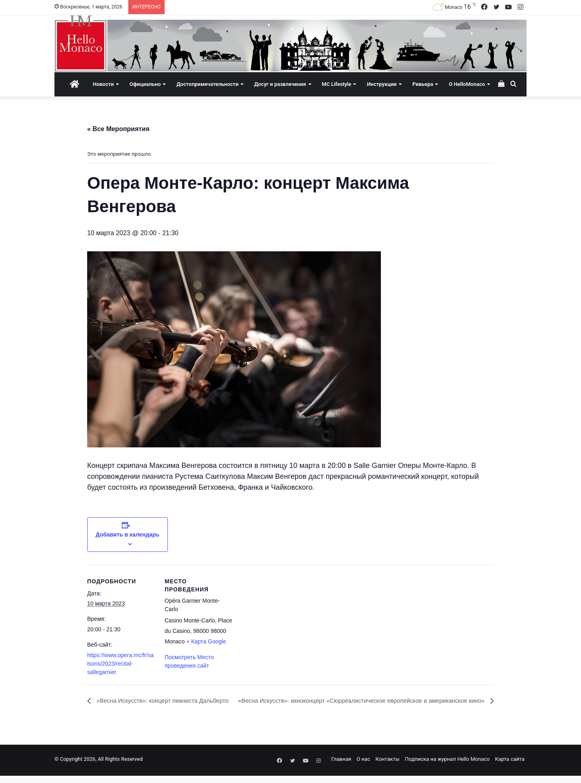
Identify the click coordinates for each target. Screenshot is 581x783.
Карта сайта (510, 768)
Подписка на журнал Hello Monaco (447, 768)
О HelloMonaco (467, 84)
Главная (341, 768)
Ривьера (422, 84)
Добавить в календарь (127, 534)
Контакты (387, 768)
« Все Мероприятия (118, 128)
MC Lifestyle (336, 84)
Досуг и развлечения (280, 84)
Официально (145, 84)
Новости (103, 84)
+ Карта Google (206, 641)
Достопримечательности (207, 84)
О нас (363, 768)
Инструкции (381, 84)
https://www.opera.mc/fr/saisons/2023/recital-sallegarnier (120, 663)
